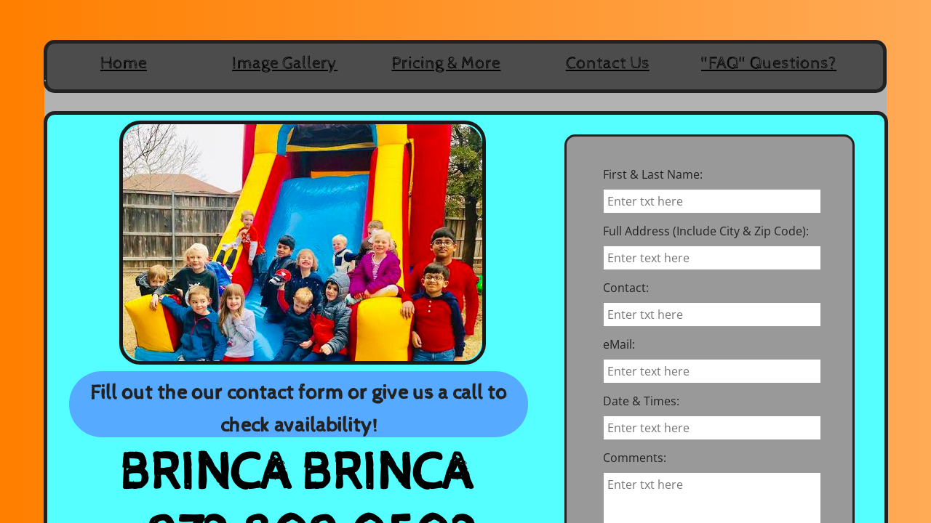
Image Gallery (284, 63)
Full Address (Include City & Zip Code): (706, 231)
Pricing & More (445, 63)
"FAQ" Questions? (768, 63)
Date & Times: (641, 401)
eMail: (619, 344)
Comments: (634, 458)
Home (123, 63)
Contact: (626, 288)
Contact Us (608, 63)
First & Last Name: (653, 174)
